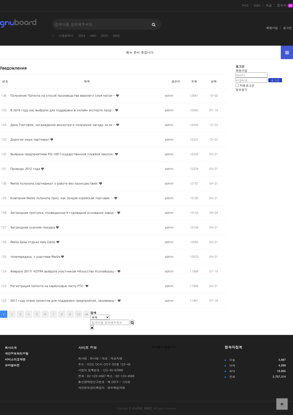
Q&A (257, 5)
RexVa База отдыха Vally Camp (33, 242)
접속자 (285, 6)
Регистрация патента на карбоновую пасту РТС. (47, 286)
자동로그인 (247, 85)
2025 (116, 35)
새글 (268, 5)
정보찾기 (241, 89)
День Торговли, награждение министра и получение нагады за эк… (63, 125)
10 (78, 314)
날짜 (214, 81)
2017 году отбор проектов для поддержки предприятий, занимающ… (64, 300)
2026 (104, 35)
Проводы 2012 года (25, 168)
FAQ (245, 5)
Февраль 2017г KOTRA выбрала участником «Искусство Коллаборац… (63, 271)
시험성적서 (66, 35)
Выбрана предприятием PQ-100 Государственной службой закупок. (62, 154)
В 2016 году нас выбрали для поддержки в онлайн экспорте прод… (62, 110)
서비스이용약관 (15, 359)
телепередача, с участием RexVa (35, 256)
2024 (81, 35)
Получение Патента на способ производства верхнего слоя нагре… (63, 95)
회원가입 (272, 28)
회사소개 (11, 347)
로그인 (287, 28)
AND (93, 35)
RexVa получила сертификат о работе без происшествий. (54, 183)
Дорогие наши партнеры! (30, 139)
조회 (194, 81)
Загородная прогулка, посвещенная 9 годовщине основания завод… (63, 212)
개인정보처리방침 (16, 353)
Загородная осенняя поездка (33, 227)
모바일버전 (12, 365)
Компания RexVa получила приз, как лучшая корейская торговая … (62, 198)
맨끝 (86, 314)
